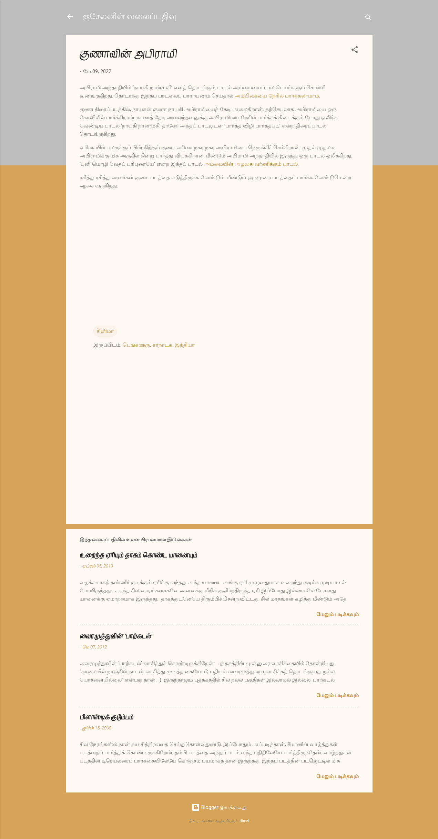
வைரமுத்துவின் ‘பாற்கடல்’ (116, 636)
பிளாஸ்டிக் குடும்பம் (106, 717)
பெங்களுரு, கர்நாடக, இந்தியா (159, 345)
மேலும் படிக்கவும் (337, 614)
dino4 (244, 821)
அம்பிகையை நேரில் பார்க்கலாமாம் (277, 96)
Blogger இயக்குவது (219, 807)
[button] (354, 50)
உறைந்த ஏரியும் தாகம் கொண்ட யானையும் (138, 555)
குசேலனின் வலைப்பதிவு (129, 16)
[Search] (368, 18)
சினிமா (105, 331)
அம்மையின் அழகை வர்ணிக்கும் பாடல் (251, 164)
